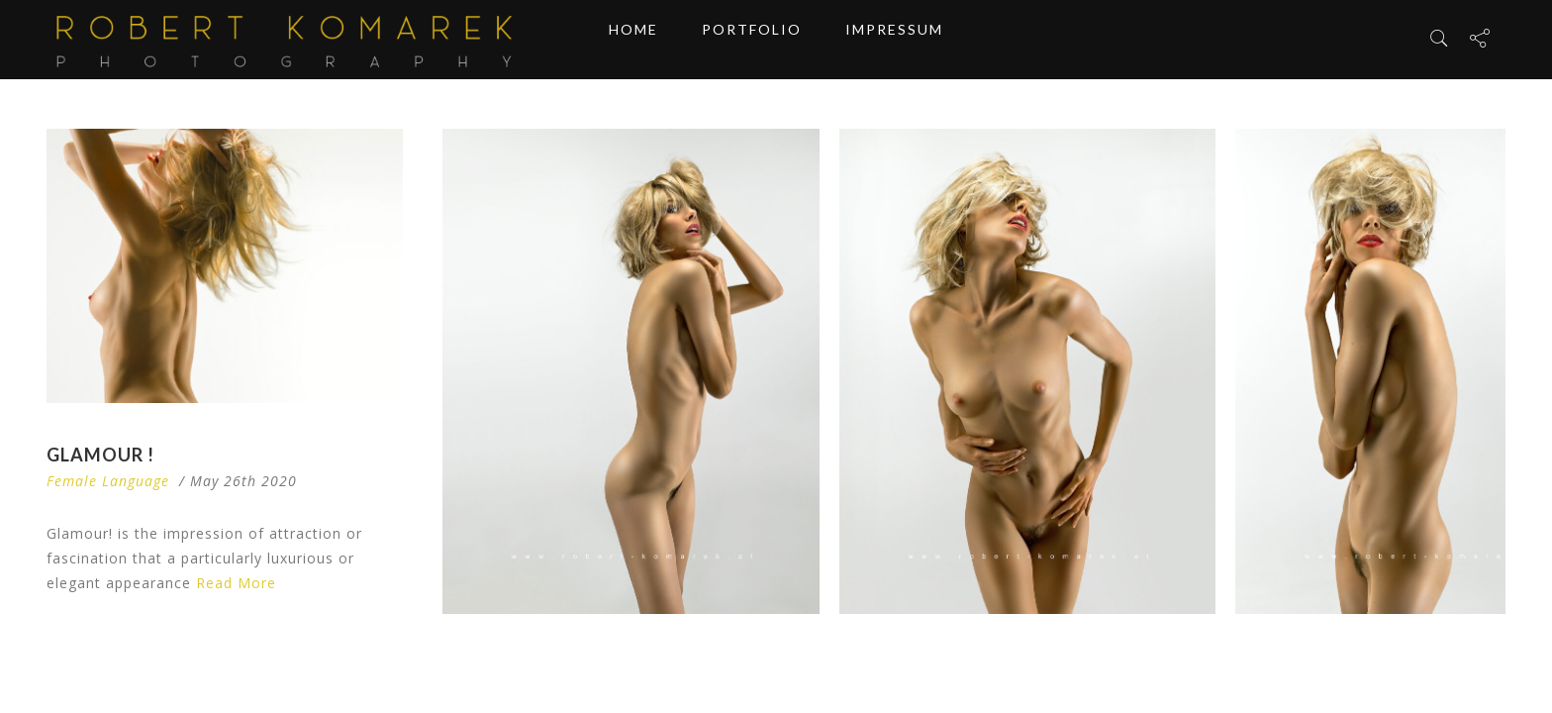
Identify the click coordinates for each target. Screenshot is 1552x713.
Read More (236, 582)
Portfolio (752, 39)
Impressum (894, 39)
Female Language (108, 480)
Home (633, 39)
